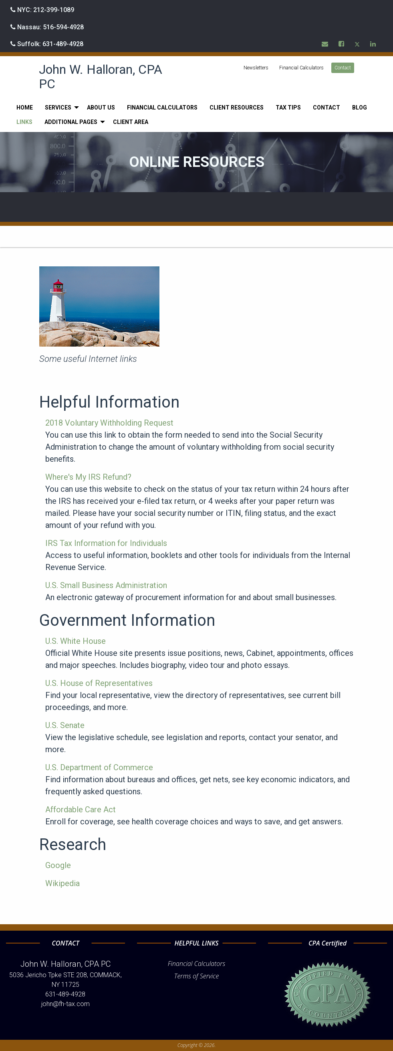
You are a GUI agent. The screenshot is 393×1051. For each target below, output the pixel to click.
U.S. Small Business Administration (106, 585)
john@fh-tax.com (65, 1004)
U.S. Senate (65, 725)
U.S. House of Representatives (99, 683)
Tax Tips (288, 107)
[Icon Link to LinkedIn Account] (373, 43)
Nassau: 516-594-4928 (47, 27)
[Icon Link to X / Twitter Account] (358, 43)
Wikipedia (62, 883)
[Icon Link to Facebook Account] (342, 43)
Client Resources (237, 107)
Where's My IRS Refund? (88, 477)
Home (24, 107)
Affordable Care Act (80, 809)
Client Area (130, 122)
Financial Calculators (301, 68)
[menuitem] (24, 107)
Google (58, 865)
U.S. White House (75, 641)
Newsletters (256, 68)
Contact (343, 68)
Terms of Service (196, 976)
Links (24, 122)
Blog (359, 107)
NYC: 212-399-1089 (42, 10)
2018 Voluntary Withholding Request (109, 423)
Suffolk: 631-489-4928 (46, 44)
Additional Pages (70, 122)
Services (58, 107)
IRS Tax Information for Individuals (106, 543)
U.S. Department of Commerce (99, 767)
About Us (101, 107)
